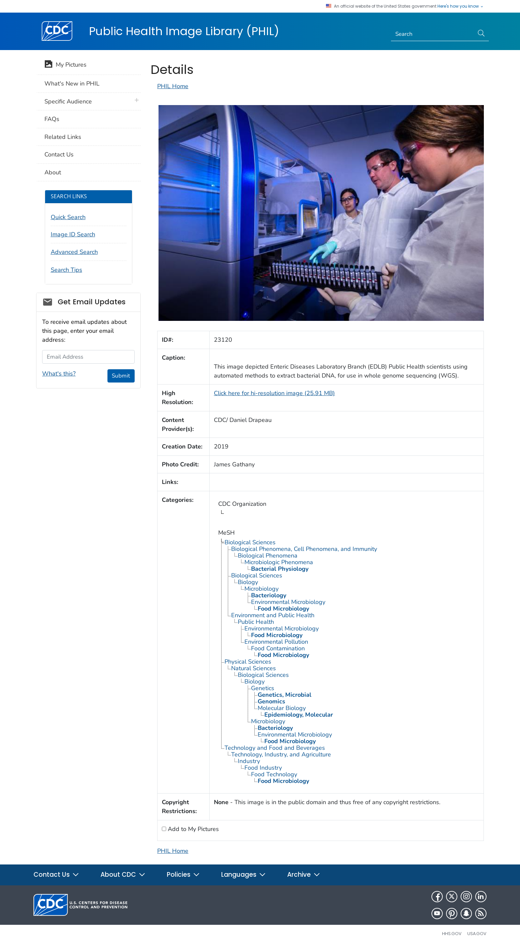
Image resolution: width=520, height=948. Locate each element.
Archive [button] (303, 874)
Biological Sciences (250, 542)
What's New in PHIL (71, 84)
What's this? (59, 374)
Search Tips (66, 270)
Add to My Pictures (192, 829)
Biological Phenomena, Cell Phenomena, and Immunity (304, 549)
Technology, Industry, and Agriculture (281, 754)
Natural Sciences (253, 668)
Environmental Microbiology (288, 602)
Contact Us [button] (56, 874)
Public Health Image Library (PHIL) (184, 31)
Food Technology (274, 774)
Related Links (62, 137)
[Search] (432, 34)
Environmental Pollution (276, 642)
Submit (121, 376)
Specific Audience (68, 101)
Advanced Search (74, 252)
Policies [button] (183, 874)
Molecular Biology (282, 708)
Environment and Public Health (272, 615)
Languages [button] (243, 874)
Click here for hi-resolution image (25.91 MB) (274, 393)
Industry (249, 761)
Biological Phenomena (267, 556)
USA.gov (477, 933)
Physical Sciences (248, 662)
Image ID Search (73, 234)
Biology (248, 582)
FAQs (51, 119)
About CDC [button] (123, 874)
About (52, 172)
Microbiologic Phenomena (278, 562)
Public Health (256, 622)
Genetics (262, 688)
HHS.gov (452, 933)
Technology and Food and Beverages (275, 748)
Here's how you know (460, 6)
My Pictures (65, 65)
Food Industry (263, 768)
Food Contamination (278, 648)
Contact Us (59, 154)
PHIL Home (172, 86)
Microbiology (261, 589)
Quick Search (68, 217)
